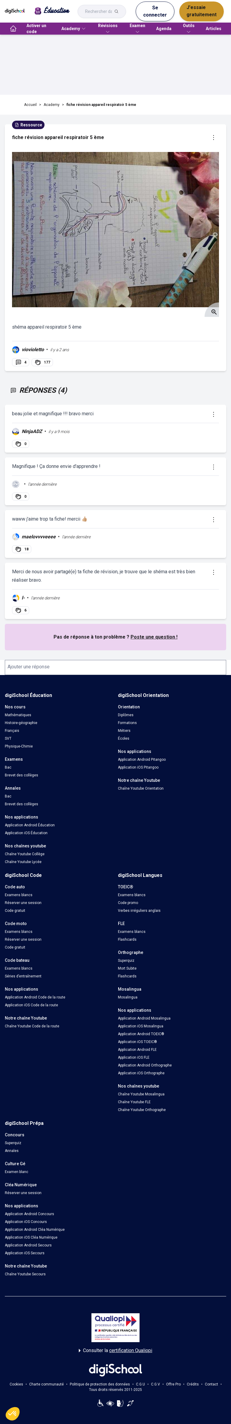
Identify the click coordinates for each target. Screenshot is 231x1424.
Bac (8, 767)
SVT (8, 738)
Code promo (128, 903)
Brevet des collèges (21, 775)
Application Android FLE (137, 1050)
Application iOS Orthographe (141, 1073)
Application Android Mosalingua (144, 1018)
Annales (12, 1151)
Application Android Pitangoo (142, 759)
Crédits (193, 1384)
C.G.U (140, 1384)
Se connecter (155, 11)
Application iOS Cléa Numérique (31, 1237)
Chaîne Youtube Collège (25, 854)
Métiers (124, 731)
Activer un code (36, 28)
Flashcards (127, 939)
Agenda (163, 28)
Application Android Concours (29, 1214)
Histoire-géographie (21, 723)
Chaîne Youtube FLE (134, 1102)
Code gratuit (15, 911)
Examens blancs (18, 895)
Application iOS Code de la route (31, 1005)
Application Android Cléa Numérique (35, 1229)
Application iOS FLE (133, 1057)
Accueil (30, 105)
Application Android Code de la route (35, 997)
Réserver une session (23, 903)
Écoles (123, 738)
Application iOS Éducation (26, 833)
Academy (52, 105)
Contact (211, 1384)
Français (12, 731)
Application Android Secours (28, 1245)
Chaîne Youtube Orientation (141, 788)
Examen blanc (16, 1172)
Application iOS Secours (25, 1253)
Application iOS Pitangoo (138, 767)
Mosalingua (127, 997)
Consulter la (115, 1350)
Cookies (16, 1384)
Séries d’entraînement (23, 976)
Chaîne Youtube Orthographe (142, 1110)
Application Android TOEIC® (141, 1034)
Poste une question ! (154, 637)
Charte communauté (46, 1384)
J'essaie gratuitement (201, 11)
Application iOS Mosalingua (140, 1026)
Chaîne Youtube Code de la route (32, 1026)
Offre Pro (173, 1384)
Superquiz (126, 960)
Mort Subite (127, 968)
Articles (213, 28)
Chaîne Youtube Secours (25, 1274)
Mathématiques (18, 715)
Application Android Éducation (30, 825)
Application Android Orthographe (145, 1065)
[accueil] (13, 29)
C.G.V (155, 1384)
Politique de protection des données (100, 1384)
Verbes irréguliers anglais (139, 911)
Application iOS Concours (26, 1222)
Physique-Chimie (19, 746)
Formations (127, 723)
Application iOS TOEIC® (137, 1042)
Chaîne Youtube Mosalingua (141, 1094)
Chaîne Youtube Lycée (23, 862)
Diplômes (126, 715)
